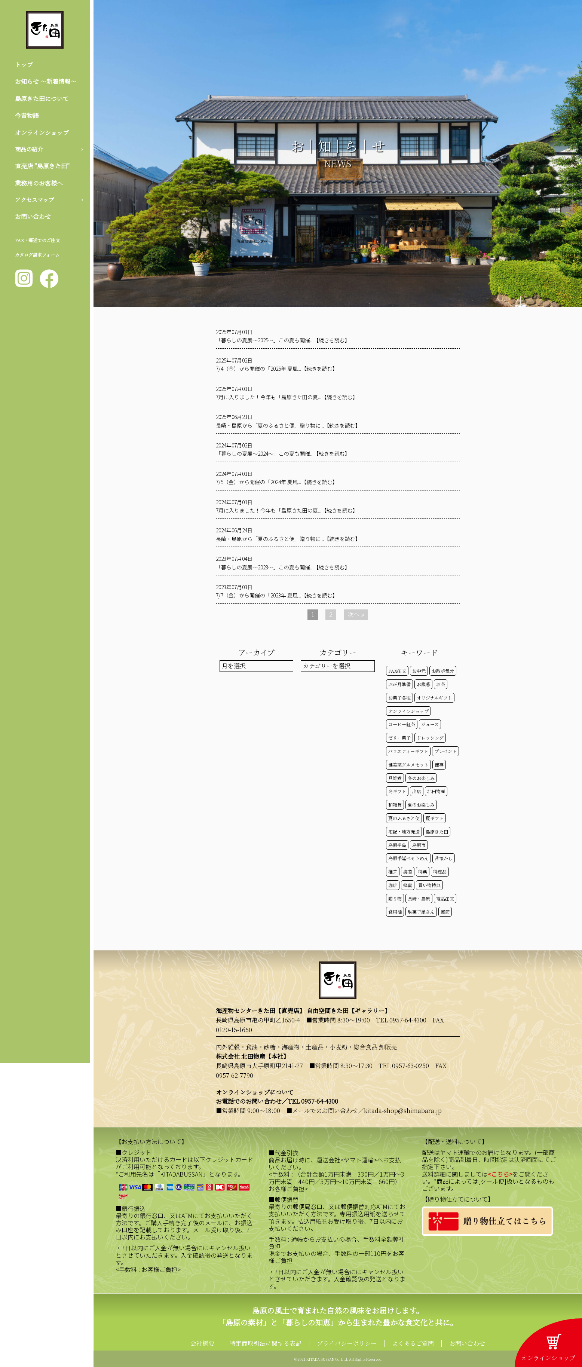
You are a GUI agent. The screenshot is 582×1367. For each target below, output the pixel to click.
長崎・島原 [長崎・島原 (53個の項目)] (419, 898)
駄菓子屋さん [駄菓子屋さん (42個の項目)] (421, 911)
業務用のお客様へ (39, 184)
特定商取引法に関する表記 (265, 1343)
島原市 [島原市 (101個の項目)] (419, 845)
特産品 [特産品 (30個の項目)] (440, 871)
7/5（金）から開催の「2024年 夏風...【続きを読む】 (277, 482)
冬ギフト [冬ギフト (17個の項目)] (397, 791)
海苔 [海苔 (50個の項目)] (407, 871)
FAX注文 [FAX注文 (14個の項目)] (397, 670)
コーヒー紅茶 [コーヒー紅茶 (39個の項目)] (401, 724)
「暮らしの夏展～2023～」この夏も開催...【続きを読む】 (283, 567)
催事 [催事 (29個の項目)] (439, 764)
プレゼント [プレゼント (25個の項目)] (445, 751)
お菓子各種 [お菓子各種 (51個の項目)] (399, 697)
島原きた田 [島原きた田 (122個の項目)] (437, 831)
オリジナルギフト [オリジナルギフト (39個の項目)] (434, 697)
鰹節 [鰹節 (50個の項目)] (445, 911)
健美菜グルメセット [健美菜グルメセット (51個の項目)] (408, 764)
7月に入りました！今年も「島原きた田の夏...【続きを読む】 (287, 397)
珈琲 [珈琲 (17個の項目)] (392, 885)
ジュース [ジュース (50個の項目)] (430, 724)
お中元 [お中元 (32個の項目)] (419, 670)
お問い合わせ (33, 218)
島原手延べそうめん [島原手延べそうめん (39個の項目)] (408, 858)
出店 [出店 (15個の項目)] (416, 791)
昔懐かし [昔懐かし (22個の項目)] (444, 858)
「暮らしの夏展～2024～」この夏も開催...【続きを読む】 (283, 453)
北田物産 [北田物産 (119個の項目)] (436, 791)
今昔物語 (27, 115)
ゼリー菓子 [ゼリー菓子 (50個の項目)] (399, 737)
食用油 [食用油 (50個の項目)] (395, 911)
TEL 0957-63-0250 (404, 1065)
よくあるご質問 (413, 1343)
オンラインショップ (42, 132)
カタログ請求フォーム (37, 256)
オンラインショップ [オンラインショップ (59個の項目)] (408, 711)
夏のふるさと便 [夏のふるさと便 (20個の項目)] (404, 818)
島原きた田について (42, 98)
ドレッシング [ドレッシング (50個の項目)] (430, 737)
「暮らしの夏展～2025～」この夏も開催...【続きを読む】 (283, 340)
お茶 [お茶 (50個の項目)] (440, 684)
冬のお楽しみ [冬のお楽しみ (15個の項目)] (421, 778)
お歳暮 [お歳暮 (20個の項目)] (423, 684)
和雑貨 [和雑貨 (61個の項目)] (395, 804)
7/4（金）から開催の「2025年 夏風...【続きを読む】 (277, 368)
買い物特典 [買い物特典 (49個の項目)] (429, 885)
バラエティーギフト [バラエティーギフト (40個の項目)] (408, 751)
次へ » (355, 614)
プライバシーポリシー (347, 1343)
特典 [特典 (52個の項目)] (422, 871)
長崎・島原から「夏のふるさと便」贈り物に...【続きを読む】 (288, 425)
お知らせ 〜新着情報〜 (45, 81)
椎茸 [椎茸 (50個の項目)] (392, 871)
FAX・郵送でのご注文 (37, 241)
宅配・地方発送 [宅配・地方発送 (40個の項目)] (404, 831)
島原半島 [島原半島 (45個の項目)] (397, 845)
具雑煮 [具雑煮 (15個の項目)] (395, 778)
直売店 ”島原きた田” (42, 167)
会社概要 (202, 1343)
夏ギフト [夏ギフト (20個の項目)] (435, 818)
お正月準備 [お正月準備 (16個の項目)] (399, 684)
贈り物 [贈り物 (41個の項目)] (395, 898)
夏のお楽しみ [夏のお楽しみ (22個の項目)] (421, 804)
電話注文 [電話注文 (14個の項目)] (445, 898)
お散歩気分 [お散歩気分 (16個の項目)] (443, 670)
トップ (24, 64)
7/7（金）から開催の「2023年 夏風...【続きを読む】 (277, 595)
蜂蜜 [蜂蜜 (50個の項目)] (407, 885)
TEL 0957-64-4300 (401, 1020)
